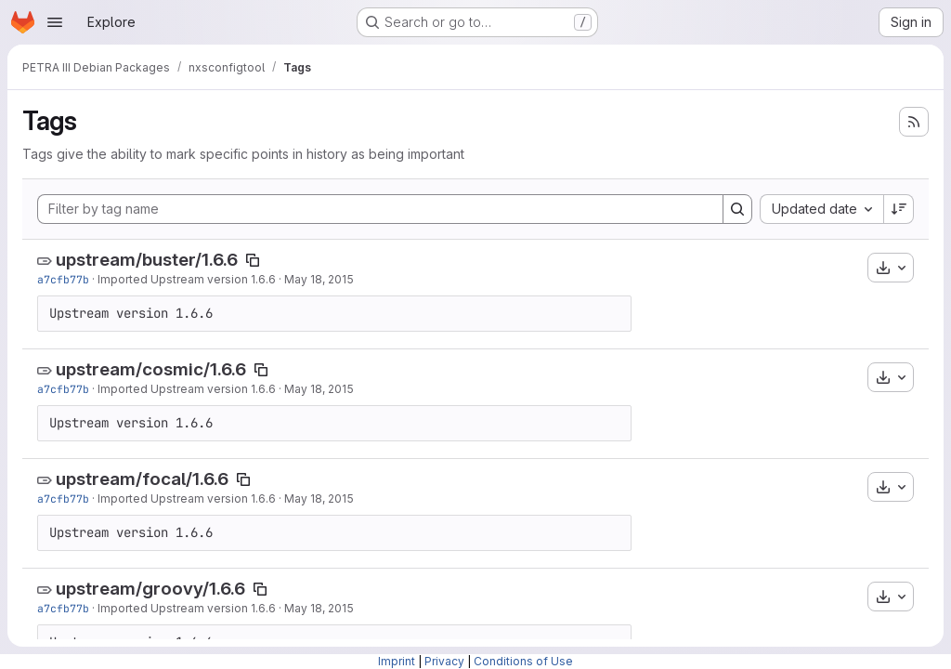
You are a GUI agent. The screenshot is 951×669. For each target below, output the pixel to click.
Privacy (444, 661)
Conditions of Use (523, 661)
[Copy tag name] (252, 260)
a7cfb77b (63, 279)
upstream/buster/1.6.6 (147, 259)
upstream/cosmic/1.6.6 (151, 369)
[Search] (737, 209)
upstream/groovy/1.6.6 (150, 588)
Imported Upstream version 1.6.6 (187, 279)
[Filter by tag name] (380, 209)
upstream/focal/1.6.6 (142, 479)
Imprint (396, 661)
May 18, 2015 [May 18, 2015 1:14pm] (319, 279)
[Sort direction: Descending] (899, 209)
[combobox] (821, 209)
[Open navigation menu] (55, 22)
